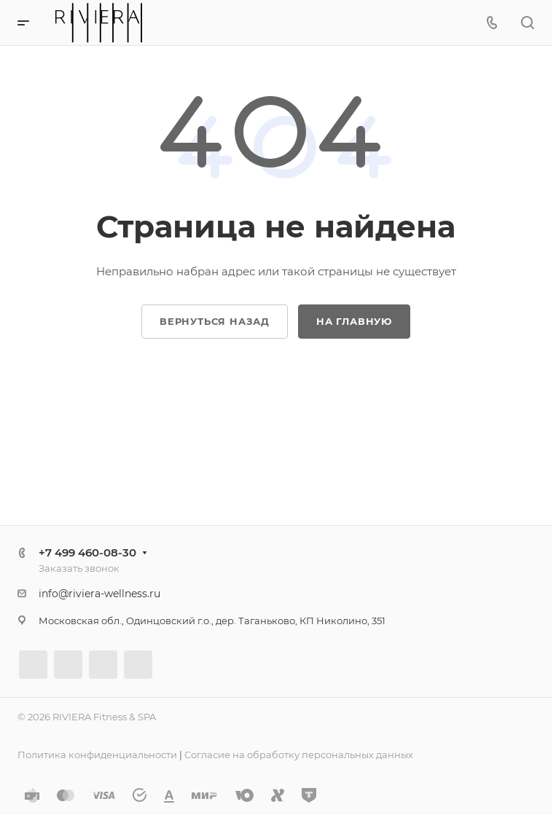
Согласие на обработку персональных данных (298, 754)
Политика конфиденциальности (97, 754)
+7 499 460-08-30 (87, 552)
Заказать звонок (79, 568)
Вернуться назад (215, 321)
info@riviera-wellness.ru (99, 593)
